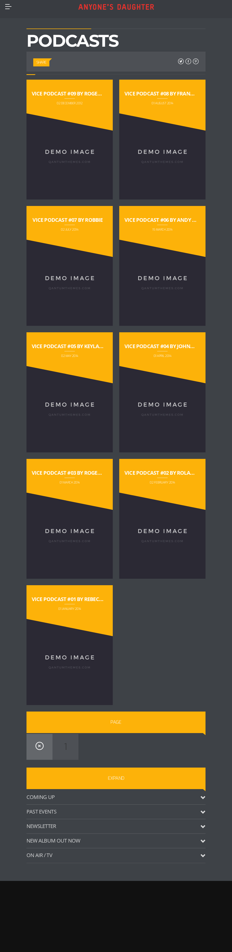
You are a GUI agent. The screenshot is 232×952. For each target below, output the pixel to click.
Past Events (41, 811)
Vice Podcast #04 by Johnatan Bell (170, 346)
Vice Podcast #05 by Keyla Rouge (74, 346)
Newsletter (41, 826)
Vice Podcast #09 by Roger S (68, 93)
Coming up (40, 797)
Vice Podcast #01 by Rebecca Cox (74, 599)
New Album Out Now (53, 840)
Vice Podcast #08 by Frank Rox (164, 93)
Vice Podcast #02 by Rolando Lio (167, 472)
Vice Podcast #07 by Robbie (67, 219)
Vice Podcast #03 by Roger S (68, 472)
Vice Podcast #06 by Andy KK (161, 219)
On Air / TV (39, 855)
